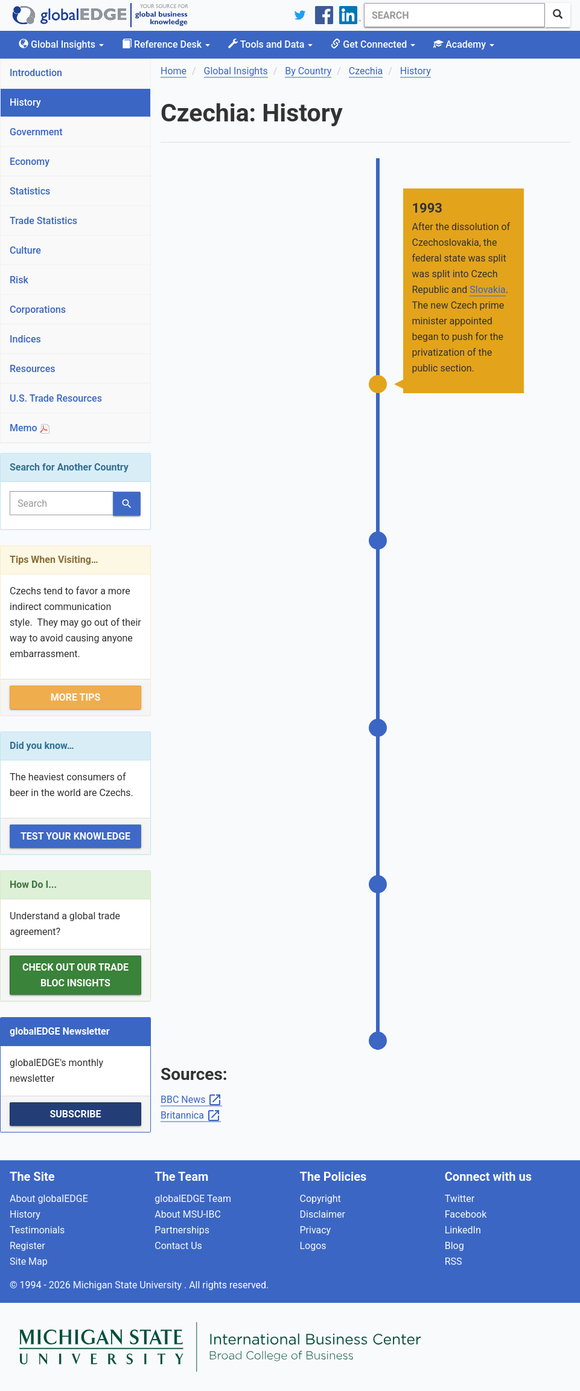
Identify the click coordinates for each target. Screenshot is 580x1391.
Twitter (459, 1198)
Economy (29, 161)
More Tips (76, 697)
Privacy (315, 1230)
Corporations (38, 309)
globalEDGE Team (193, 1198)
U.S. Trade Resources (56, 398)
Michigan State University (128, 1285)
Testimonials (37, 1230)
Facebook (465, 1214)
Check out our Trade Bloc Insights (75, 975)
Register (27, 1245)
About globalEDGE (49, 1198)
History (25, 102)
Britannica (191, 1116)
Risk (19, 280)
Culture (25, 250)
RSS (453, 1261)
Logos (313, 1245)
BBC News (191, 1100)
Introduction (36, 73)
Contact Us (178, 1245)
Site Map (29, 1261)
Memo (29, 428)
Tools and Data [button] (270, 44)
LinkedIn (463, 1230)
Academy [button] (463, 44)
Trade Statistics (43, 220)
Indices (25, 339)
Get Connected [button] (373, 44)
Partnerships (182, 1230)
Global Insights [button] (61, 44)
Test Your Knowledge (75, 836)
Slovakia (487, 289)
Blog (454, 1245)
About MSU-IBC (188, 1214)
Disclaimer (322, 1214)
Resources (33, 368)
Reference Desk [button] (166, 44)
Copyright (320, 1198)
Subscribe (75, 1114)
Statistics (30, 191)
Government (36, 132)
